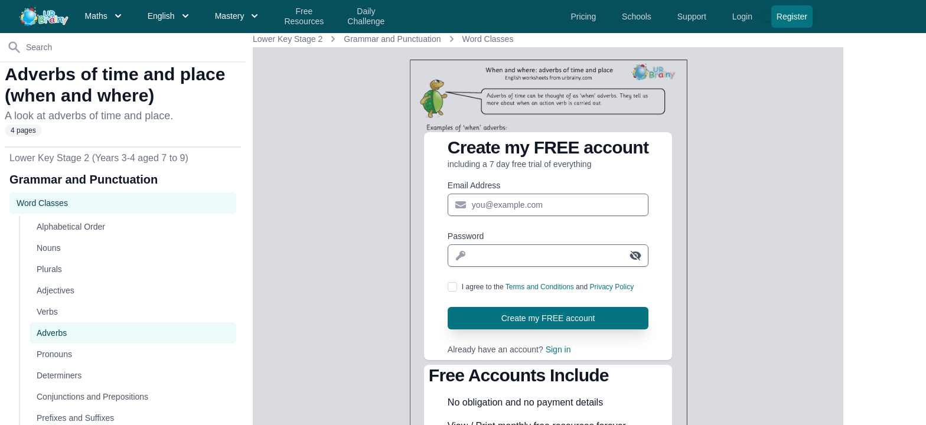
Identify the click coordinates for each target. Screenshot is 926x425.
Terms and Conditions (540, 287)
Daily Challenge (365, 16)
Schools (638, 16)
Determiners (59, 375)
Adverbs (52, 333)
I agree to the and (548, 287)
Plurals (49, 269)
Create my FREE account (548, 318)
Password (466, 236)
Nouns (48, 248)
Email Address (474, 185)
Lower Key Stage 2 (287, 39)
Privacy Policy (611, 287)
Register (792, 16)
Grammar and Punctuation (392, 39)
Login (743, 16)
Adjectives (55, 290)
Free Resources (304, 16)
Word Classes (488, 39)
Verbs (47, 311)
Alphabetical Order (71, 226)
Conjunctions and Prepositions (92, 396)
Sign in (558, 349)
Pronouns (54, 354)
